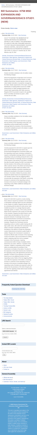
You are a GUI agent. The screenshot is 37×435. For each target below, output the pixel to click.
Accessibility (20, 396)
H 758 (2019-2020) (9, 33)
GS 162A (9, 64)
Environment (10, 55)
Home (3, 5)
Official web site (8, 377)
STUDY (4, 64)
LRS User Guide (7, 367)
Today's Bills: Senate (8, 302)
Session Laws (7, 310)
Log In (15, 396)
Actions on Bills (7, 308)
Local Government (22, 61)
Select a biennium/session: (9, 328)
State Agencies (13, 57)
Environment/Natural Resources (22, 55)
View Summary (22, 35)
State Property (13, 61)
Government (5, 57)
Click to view (13, 28)
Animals (4, 55)
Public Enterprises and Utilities (28, 133)
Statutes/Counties (8, 314)
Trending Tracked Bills (9, 306)
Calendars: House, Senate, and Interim (14, 381)
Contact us (6, 369)
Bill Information (7, 379)
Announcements (7, 316)
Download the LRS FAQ (18, 289)
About (5, 365)
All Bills (5, 304)
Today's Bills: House (8, 300)
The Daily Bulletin (8, 298)
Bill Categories (7, 312)
